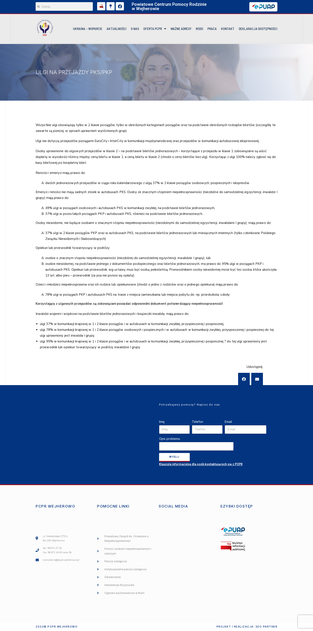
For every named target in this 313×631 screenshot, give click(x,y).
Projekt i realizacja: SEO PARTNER (247, 627)
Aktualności (116, 29)
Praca (212, 29)
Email (228, 422)
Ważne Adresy (181, 29)
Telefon (197, 422)
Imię (161, 422)
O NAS (135, 29)
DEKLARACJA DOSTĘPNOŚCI (258, 29)
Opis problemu (169, 439)
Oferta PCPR (154, 29)
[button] (244, 379)
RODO (199, 29)
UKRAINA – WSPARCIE (87, 29)
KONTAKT (227, 29)
